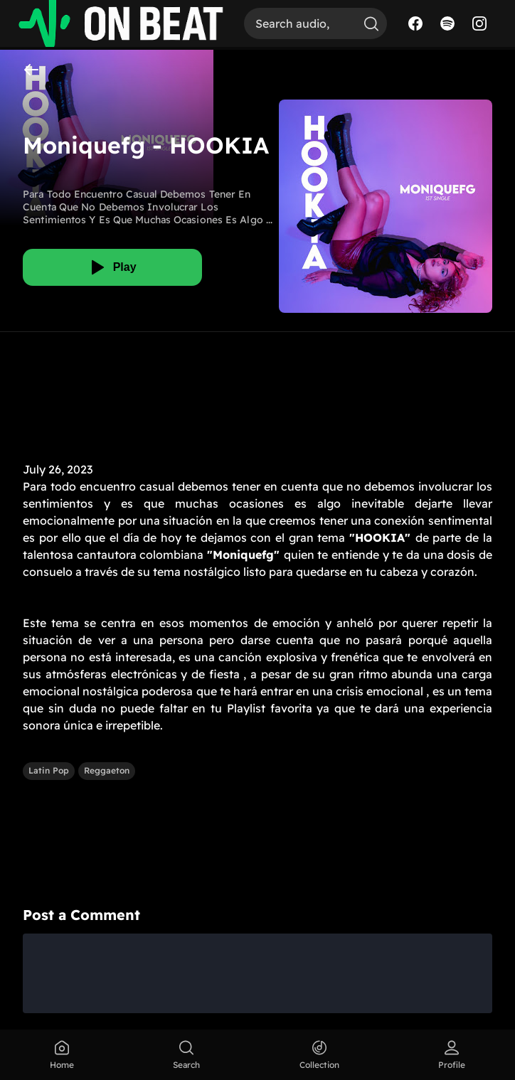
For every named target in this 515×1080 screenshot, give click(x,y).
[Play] (112, 267)
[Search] (300, 23)
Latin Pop (48, 770)
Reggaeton (106, 770)
